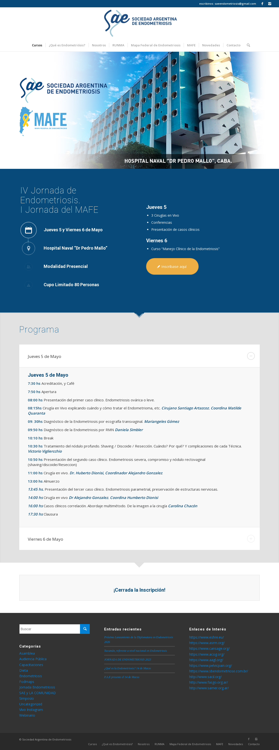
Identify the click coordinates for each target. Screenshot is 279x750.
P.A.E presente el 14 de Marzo (121, 677)
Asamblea (27, 653)
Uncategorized (30, 704)
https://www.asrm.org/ (207, 642)
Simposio (26, 698)
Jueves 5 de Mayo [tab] (141, 356)
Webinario (27, 715)
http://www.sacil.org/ (205, 676)
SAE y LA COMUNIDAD (37, 692)
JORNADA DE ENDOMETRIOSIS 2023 (127, 659)
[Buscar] (247, 45)
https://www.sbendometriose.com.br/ (218, 671)
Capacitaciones (31, 664)
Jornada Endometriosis (37, 687)
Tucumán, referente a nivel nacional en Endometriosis (135, 650)
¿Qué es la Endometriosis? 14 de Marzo (127, 668)
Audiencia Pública (33, 659)
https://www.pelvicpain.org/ (210, 665)
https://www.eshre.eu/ (206, 637)
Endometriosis (30, 676)
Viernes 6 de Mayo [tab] (141, 539)
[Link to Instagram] (269, 3)
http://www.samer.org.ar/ (209, 688)
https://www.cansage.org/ (209, 648)
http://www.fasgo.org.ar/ (208, 682)
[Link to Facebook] (262, 3)
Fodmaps (26, 681)
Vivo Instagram (31, 709)
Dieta (23, 670)
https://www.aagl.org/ (206, 660)
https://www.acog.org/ (206, 654)
